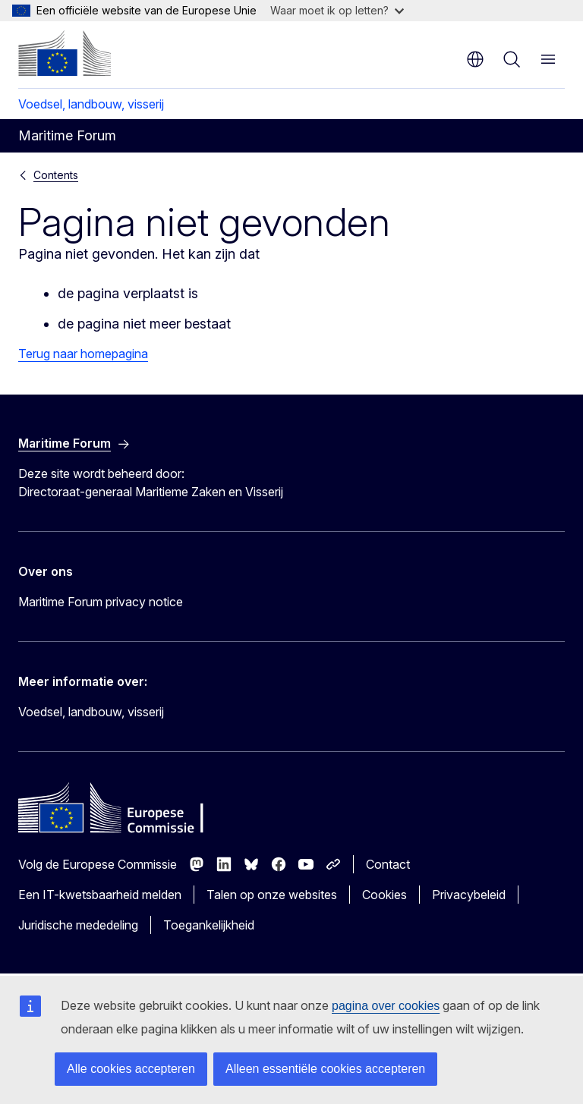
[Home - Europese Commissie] (64, 53)
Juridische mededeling (78, 925)
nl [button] (475, 59)
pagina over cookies (386, 1005)
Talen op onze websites (271, 894)
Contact (388, 864)
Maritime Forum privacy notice (100, 601)
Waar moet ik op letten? (337, 10)
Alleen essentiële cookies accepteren (325, 1068)
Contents (55, 174)
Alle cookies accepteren (131, 1068)
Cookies (384, 894)
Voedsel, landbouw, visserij (91, 104)
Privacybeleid (469, 894)
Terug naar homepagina (83, 353)
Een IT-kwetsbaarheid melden (99, 894)
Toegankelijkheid (208, 925)
